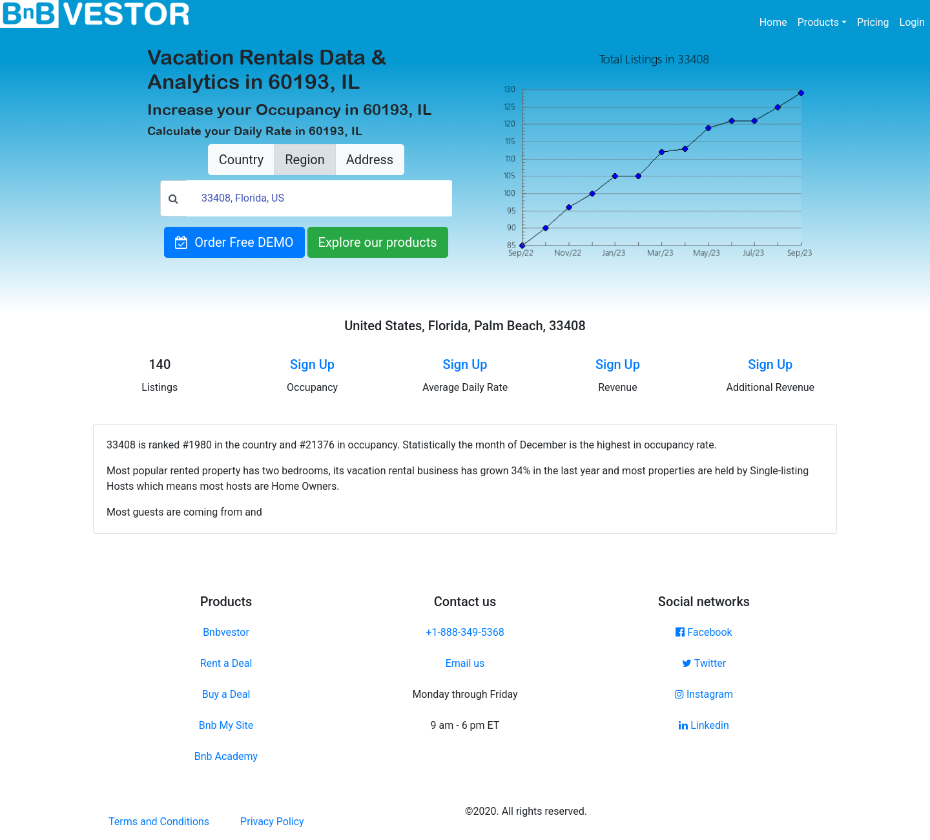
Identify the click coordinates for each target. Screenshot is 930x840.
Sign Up (312, 364)
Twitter (704, 663)
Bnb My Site (226, 725)
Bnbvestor (226, 632)
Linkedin (704, 725)
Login (912, 22)
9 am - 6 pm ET (465, 725)
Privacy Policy (272, 821)
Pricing (873, 22)
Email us (465, 663)
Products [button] (818, 22)
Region (304, 159)
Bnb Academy (226, 756)
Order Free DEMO (234, 242)
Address (369, 159)
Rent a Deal (226, 663)
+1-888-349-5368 (465, 632)
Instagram (704, 694)
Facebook (704, 632)
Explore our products (377, 242)
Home (776, 21)
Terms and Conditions (158, 821)
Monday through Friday (464, 694)
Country (241, 159)
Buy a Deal (226, 694)
